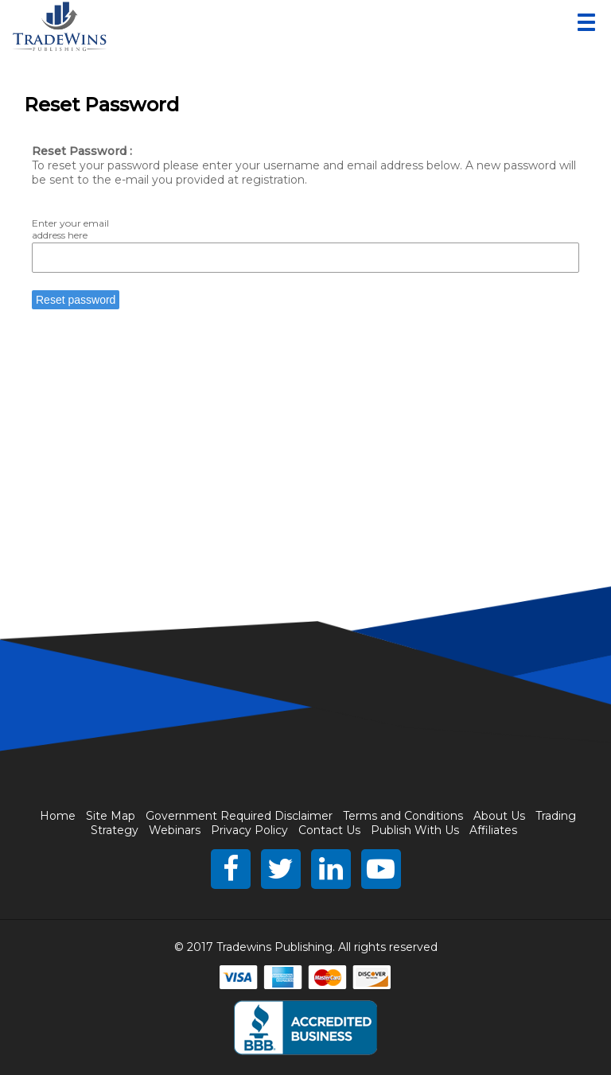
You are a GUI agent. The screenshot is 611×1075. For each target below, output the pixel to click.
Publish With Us (415, 830)
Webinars (174, 830)
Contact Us (329, 830)
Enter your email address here (70, 229)
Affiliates (493, 830)
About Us (499, 816)
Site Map (110, 816)
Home (58, 816)
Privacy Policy (249, 830)
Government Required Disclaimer (239, 816)
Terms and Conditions (403, 816)
